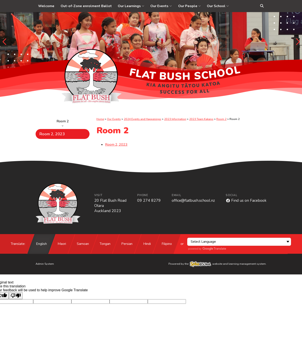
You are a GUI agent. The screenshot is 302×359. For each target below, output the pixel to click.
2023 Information (175, 119)
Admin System (45, 264)
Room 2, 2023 (52, 134)
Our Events (114, 119)
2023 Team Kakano (201, 119)
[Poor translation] (16, 295)
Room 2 (63, 123)
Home (100, 119)
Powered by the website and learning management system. (217, 264)
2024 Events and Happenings (142, 119)
